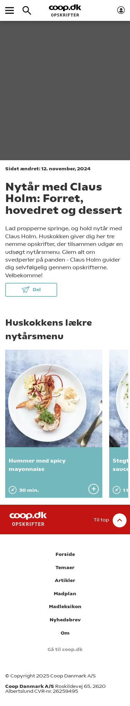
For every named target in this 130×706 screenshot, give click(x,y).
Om (65, 633)
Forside (65, 554)
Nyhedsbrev (65, 620)
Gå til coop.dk (65, 649)
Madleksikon (65, 607)
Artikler (65, 580)
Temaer (65, 568)
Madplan (65, 594)
